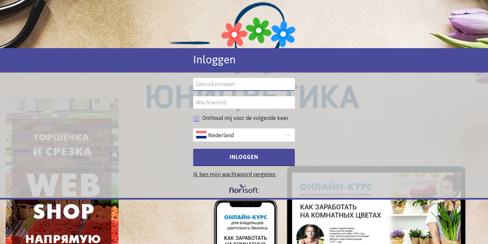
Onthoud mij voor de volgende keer (245, 118)
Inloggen (244, 157)
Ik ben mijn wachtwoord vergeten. (234, 174)
